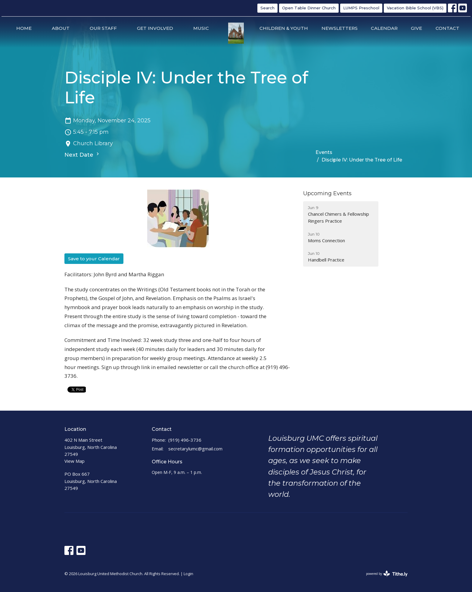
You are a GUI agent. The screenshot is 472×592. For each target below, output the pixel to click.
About (61, 28)
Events (323, 152)
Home (24, 28)
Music (201, 28)
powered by (387, 574)
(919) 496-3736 (184, 440)
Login (188, 573)
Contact (447, 28)
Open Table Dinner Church (309, 7)
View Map (74, 461)
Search (267, 7)
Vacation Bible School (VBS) (415, 7)
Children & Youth (283, 28)
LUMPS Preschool (361, 7)
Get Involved (155, 28)
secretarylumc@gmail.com (195, 449)
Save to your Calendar (94, 259)
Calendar (384, 28)
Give (416, 28)
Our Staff (103, 28)
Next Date (82, 154)
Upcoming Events (327, 193)
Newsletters (339, 28)
